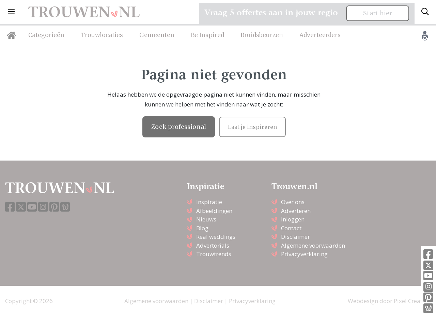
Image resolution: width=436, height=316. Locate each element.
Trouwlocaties (102, 35)
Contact (291, 228)
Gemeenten (156, 35)
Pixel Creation (412, 301)
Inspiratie (209, 202)
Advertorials (212, 245)
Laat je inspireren (252, 126)
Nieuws (206, 219)
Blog (202, 228)
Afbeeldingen (214, 211)
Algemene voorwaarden (313, 245)
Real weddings (215, 236)
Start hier (377, 13)
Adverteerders (320, 35)
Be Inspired (207, 35)
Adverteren (296, 211)
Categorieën (46, 35)
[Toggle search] (425, 11)
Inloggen (293, 219)
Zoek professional (178, 127)
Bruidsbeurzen (261, 35)
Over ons (293, 202)
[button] (11, 12)
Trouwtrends (213, 254)
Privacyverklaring (304, 254)
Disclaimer (295, 236)
